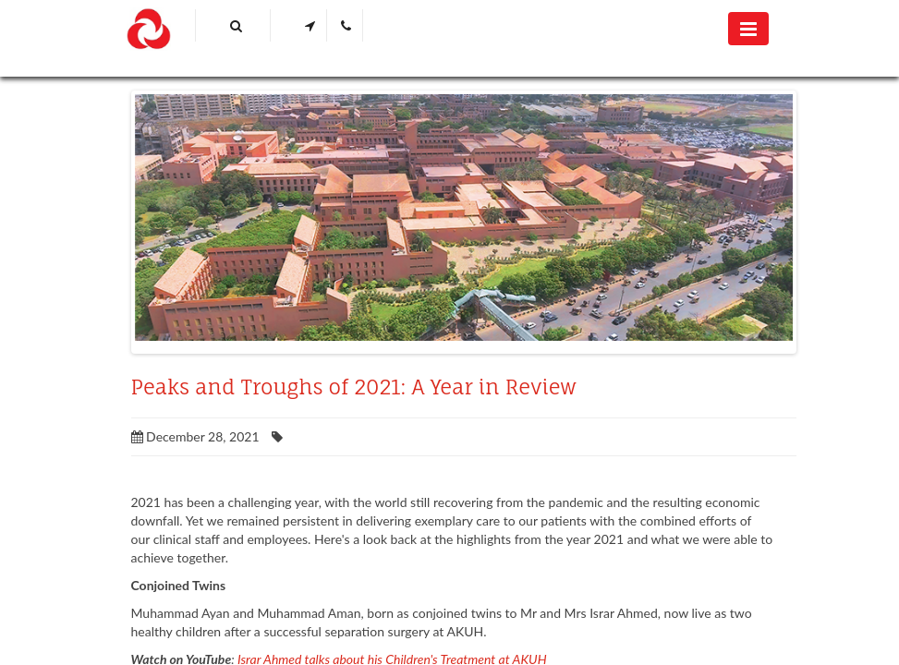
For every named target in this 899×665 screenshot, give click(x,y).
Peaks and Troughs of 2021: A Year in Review (354, 387)
